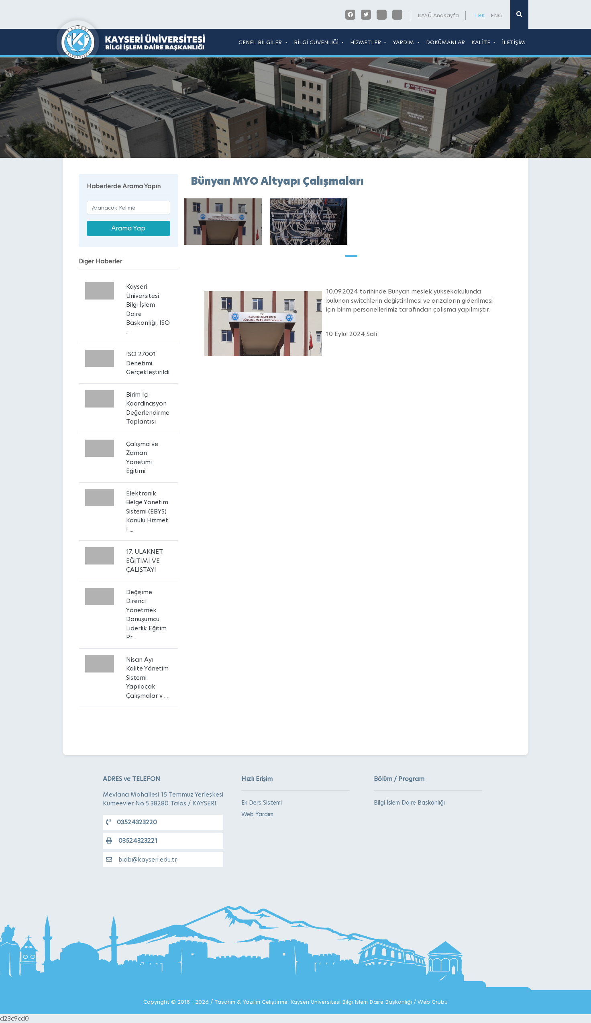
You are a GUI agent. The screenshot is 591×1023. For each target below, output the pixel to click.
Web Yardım (257, 814)
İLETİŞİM (513, 42)
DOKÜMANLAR (445, 42)
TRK (479, 15)
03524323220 (131, 822)
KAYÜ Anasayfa (438, 15)
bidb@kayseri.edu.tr (141, 859)
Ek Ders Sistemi (261, 803)
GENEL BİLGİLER (260, 42)
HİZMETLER (366, 42)
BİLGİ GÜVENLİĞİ (317, 42)
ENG (496, 15)
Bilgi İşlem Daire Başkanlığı (409, 803)
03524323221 (131, 840)
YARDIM (404, 42)
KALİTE (481, 42)
